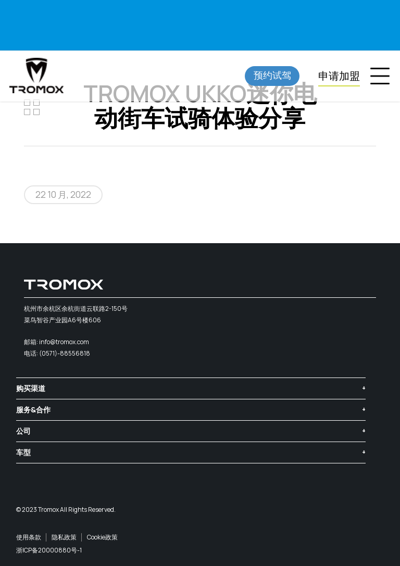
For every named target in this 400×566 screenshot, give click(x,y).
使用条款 (28, 537)
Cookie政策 (102, 537)
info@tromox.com (64, 341)
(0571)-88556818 (64, 353)
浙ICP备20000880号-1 (49, 550)
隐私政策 (64, 537)
